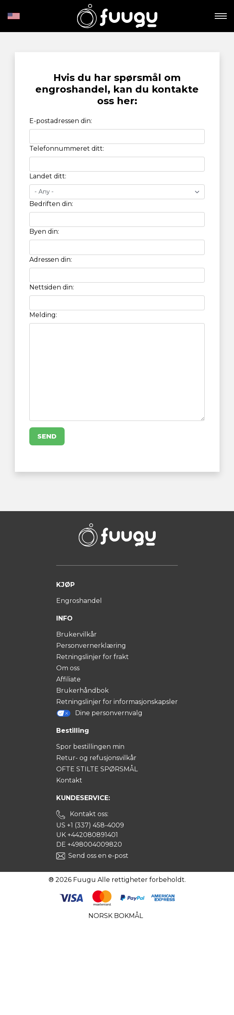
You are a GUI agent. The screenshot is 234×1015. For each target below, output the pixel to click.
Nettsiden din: (51, 287)
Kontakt (69, 780)
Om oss (67, 668)
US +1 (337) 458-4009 (90, 825)
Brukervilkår (76, 634)
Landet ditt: (47, 176)
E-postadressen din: (60, 121)
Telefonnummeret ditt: (66, 148)
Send (47, 436)
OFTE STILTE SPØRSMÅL (97, 769)
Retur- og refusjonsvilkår (96, 758)
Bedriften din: (51, 204)
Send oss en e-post (98, 855)
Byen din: (44, 231)
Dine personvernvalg (99, 713)
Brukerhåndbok (82, 690)
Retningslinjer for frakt (92, 657)
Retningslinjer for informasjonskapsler (117, 702)
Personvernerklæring (91, 645)
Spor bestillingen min (90, 746)
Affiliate (68, 679)
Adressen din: (50, 259)
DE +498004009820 (89, 844)
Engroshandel (79, 601)
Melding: (43, 315)
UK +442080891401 (87, 835)
